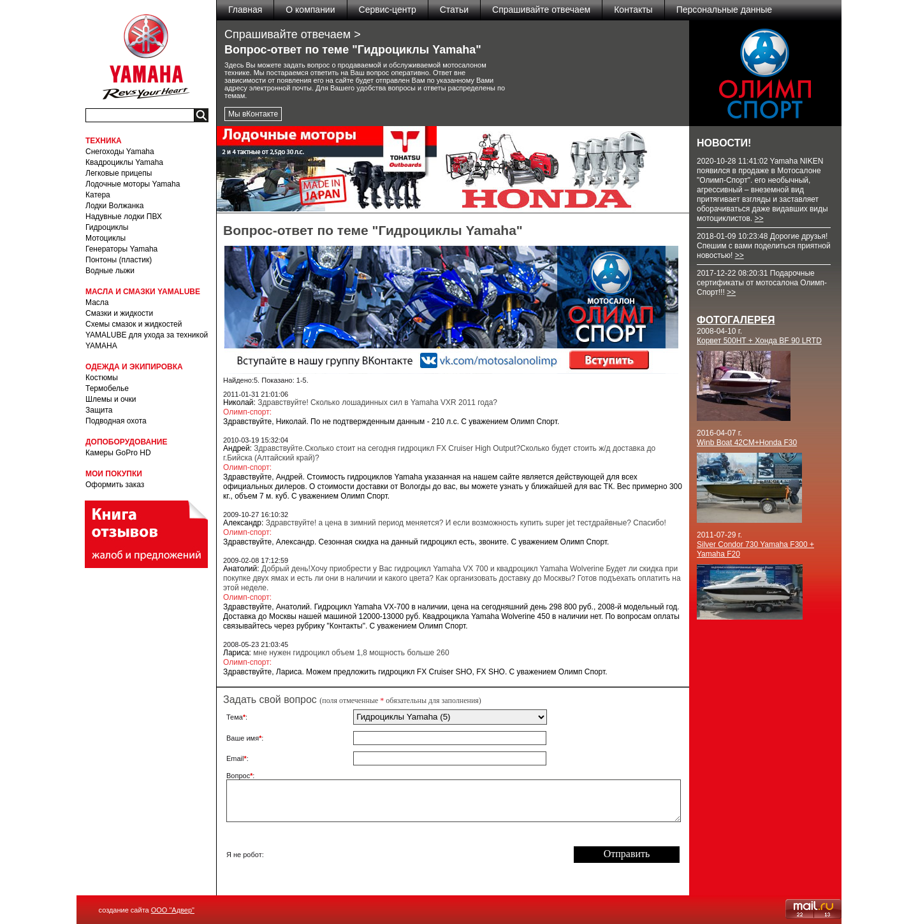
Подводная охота (116, 420)
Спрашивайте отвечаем (541, 9)
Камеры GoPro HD (118, 452)
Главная (245, 9)
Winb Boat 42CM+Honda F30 (747, 442)
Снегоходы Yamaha (119, 151)
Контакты (633, 9)
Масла (96, 302)
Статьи (454, 9)
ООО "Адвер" (172, 910)
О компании (310, 9)
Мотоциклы (105, 238)
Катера (97, 194)
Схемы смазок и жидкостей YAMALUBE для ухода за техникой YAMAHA (146, 335)
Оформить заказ (114, 484)
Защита (99, 410)
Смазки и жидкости (119, 313)
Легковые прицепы (118, 173)
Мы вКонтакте (253, 114)
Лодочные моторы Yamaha (132, 184)
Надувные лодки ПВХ (123, 216)
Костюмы (101, 377)
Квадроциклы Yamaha (124, 162)
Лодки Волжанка (114, 205)
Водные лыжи (110, 270)
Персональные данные (724, 9)
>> (758, 218)
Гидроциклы (106, 227)
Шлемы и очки (110, 399)
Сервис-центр (387, 9)
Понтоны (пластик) (118, 259)
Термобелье (107, 388)
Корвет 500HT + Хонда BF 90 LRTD (759, 340)
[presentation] (450, 854)
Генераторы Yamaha (121, 249)
